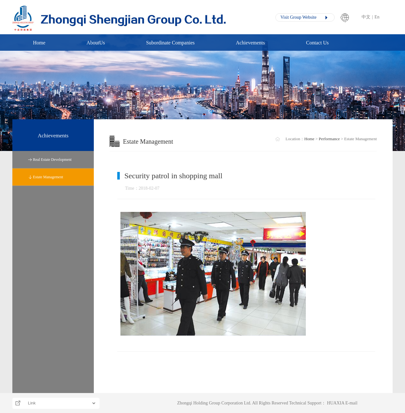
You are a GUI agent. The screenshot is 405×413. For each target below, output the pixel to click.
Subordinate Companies (170, 42)
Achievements (250, 42)
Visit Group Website (298, 17)
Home (39, 42)
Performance (329, 138)
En (377, 17)
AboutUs (96, 42)
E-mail (351, 403)
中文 (366, 17)
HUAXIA (335, 403)
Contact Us (317, 42)
